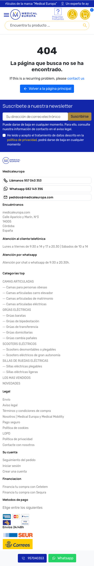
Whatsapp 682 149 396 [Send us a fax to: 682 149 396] (26, 189)
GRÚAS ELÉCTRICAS (17, 310)
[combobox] (47, 25)
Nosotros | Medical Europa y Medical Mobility (33, 417)
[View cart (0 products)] (85, 14)
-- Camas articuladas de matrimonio (28, 298)
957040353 (32, 558)
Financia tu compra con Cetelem (25, 487)
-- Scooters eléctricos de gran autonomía (31, 355)
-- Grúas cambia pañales (20, 338)
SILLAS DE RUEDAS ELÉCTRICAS (25, 361)
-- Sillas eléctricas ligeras (20, 372)
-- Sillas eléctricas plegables (22, 366)
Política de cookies (15, 428)
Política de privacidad (17, 439)
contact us (75, 78)
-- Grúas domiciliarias (18, 332)
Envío (6, 400)
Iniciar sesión (12, 466)
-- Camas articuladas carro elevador (28, 293)
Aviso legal (10, 405)
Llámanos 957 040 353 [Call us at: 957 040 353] (25, 180)
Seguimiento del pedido (19, 460)
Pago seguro (11, 422)
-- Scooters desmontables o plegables (29, 349)
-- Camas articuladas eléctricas (24, 304)
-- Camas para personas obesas (25, 287)
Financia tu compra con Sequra (24, 492)
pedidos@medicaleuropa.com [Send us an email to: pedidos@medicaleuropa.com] (31, 197)
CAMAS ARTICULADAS (18, 281)
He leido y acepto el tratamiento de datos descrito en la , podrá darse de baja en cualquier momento (45, 140)
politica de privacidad (22, 140)
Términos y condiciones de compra (27, 411)
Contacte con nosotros (19, 445)
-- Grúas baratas (14, 316)
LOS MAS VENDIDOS (17, 378)
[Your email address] (35, 116)
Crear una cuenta (15, 471)
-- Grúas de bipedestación (21, 321)
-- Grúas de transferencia (20, 327)
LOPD (6, 433)
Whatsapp (62, 558)
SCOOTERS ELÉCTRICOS (19, 344)
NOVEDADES (11, 383)
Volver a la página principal (47, 88)
